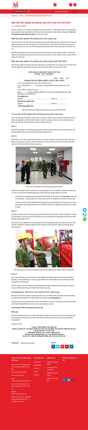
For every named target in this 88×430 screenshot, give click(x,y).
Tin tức (21, 15)
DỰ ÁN (36, 371)
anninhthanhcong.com (56, 334)
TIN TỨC (36, 368)
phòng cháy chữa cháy (27, 343)
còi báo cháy (65, 196)
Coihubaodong (54, 298)
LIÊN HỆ (36, 375)
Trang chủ (14, 15)
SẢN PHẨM (37, 365)
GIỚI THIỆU (37, 362)
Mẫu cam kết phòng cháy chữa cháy (32, 307)
